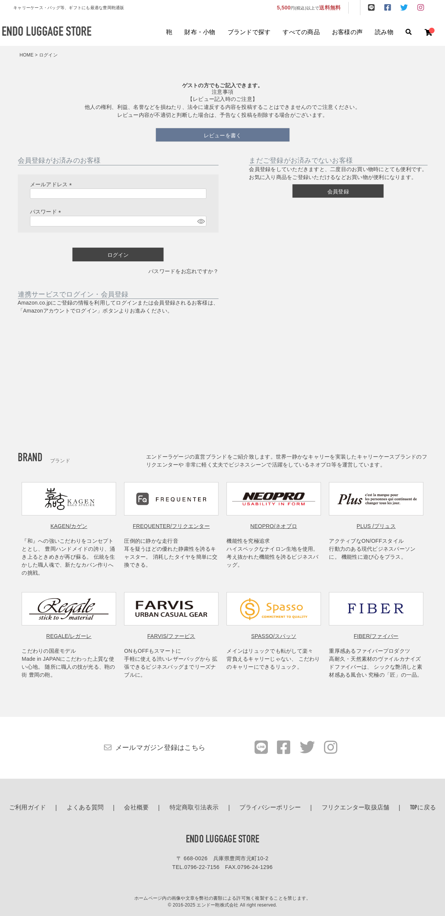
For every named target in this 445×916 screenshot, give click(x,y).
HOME (27, 55)
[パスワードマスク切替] (200, 221)
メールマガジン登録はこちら (160, 747)
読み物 (384, 33)
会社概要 (136, 808)
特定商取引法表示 (194, 808)
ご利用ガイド (27, 808)
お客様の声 (347, 33)
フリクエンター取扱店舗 (356, 808)
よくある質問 (85, 808)
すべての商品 (301, 33)
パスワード (47, 212)
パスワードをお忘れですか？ (183, 271)
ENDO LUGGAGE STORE (222, 839)
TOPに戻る (423, 808)
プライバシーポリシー (270, 808)
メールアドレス (52, 184)
